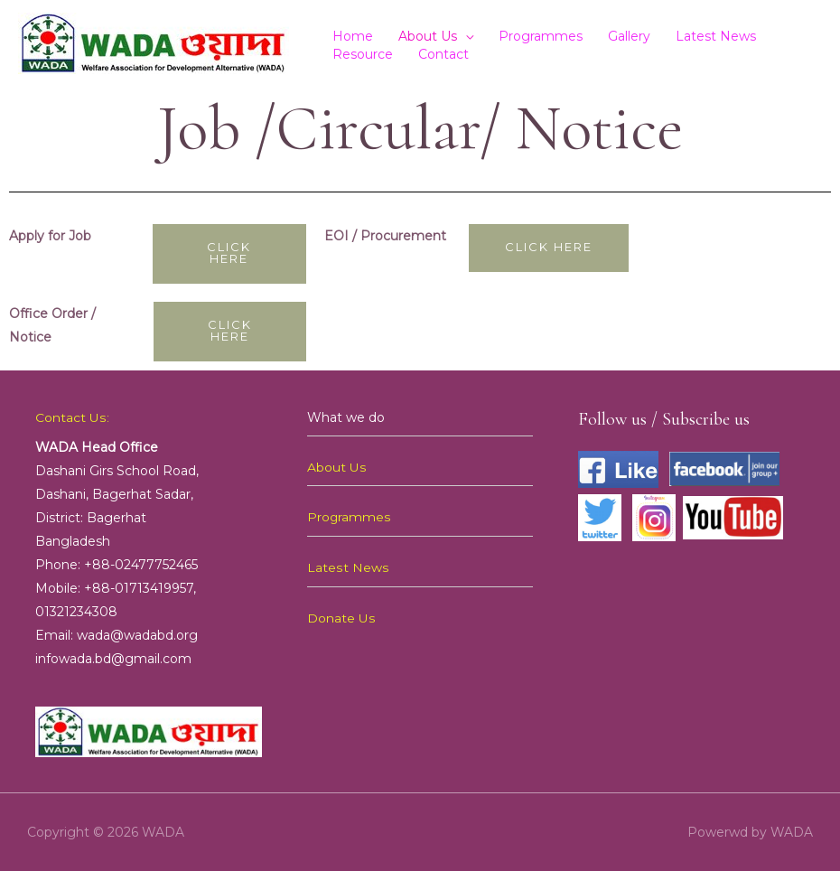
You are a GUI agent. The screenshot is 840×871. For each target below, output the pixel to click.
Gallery (629, 36)
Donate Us (341, 616)
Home (352, 36)
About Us (427, 36)
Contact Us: (71, 417)
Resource (362, 54)
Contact (443, 54)
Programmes (541, 36)
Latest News (716, 36)
